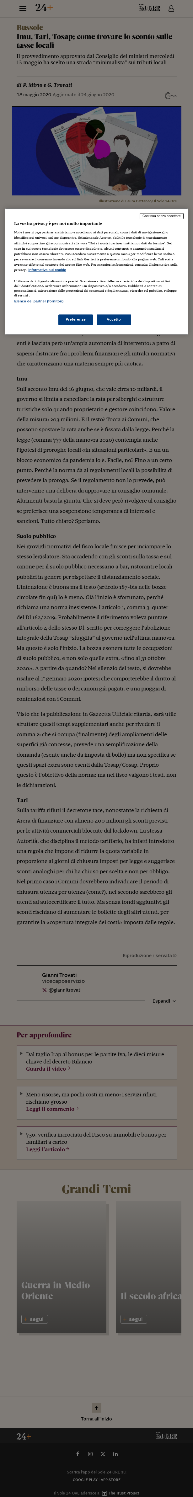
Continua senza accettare (161, 216)
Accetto (114, 320)
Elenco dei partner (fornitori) (38, 301)
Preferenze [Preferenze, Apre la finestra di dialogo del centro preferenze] (76, 320)
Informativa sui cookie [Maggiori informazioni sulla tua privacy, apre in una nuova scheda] (47, 270)
